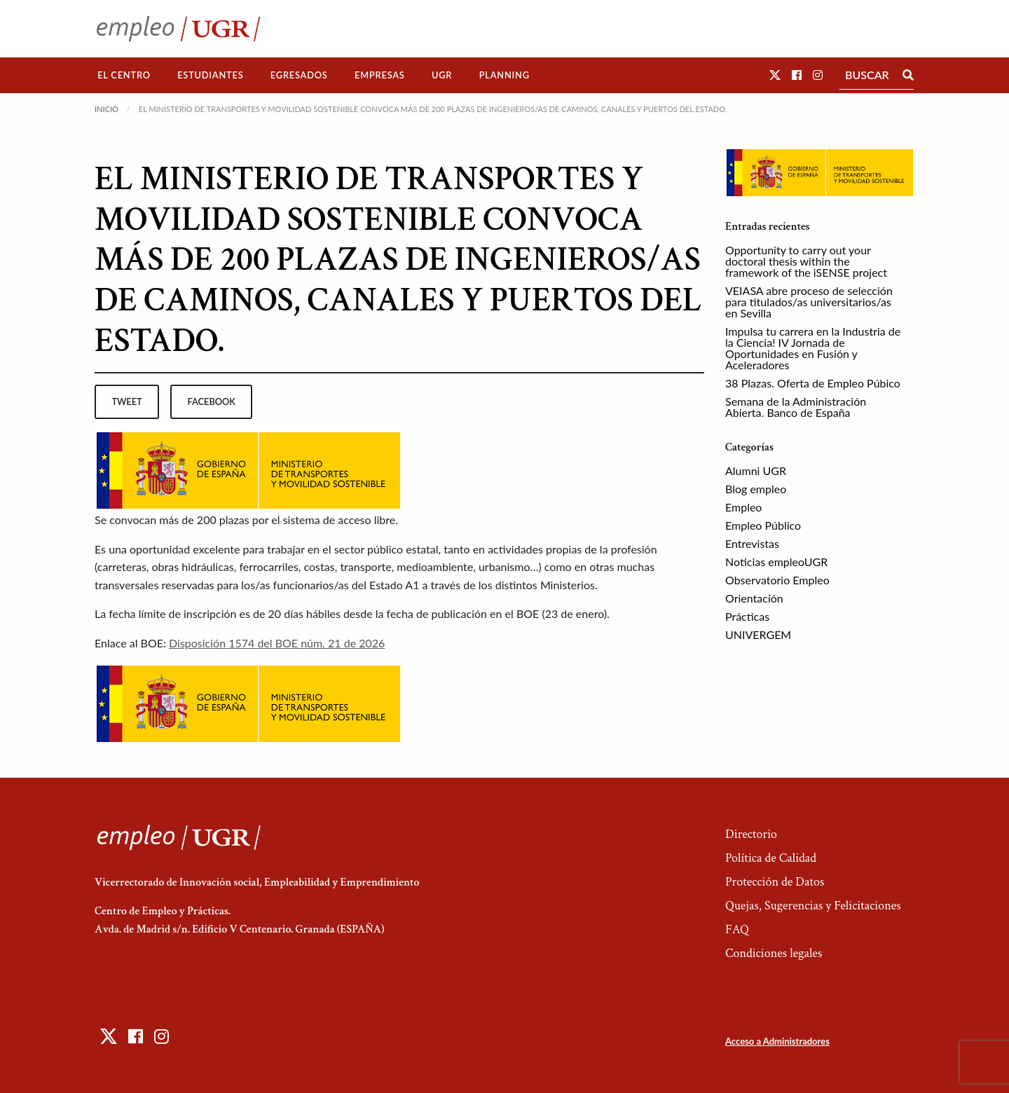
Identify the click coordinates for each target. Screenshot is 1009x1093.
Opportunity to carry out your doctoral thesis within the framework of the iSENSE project (806, 261)
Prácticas (747, 616)
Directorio (751, 834)
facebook (211, 401)
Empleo (743, 507)
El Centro (124, 75)
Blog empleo (755, 488)
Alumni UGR (755, 470)
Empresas (380, 75)
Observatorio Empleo (777, 579)
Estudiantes (210, 75)
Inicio (106, 109)
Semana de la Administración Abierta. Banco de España (795, 406)
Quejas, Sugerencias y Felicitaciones (813, 906)
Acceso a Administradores (777, 1041)
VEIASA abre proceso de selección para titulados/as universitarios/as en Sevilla (809, 301)
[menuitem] (124, 75)
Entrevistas (752, 543)
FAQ (737, 929)
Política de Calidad (770, 858)
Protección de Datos (774, 882)
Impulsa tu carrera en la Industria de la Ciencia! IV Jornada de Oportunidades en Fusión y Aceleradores (812, 347)
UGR (442, 75)
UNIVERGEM (758, 634)
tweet (126, 401)
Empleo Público (763, 525)
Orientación (754, 598)
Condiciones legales (773, 953)
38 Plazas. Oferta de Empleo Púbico (812, 383)
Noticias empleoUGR (776, 561)
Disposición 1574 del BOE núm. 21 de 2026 (277, 642)
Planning (504, 75)
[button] (775, 74)
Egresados (299, 75)
